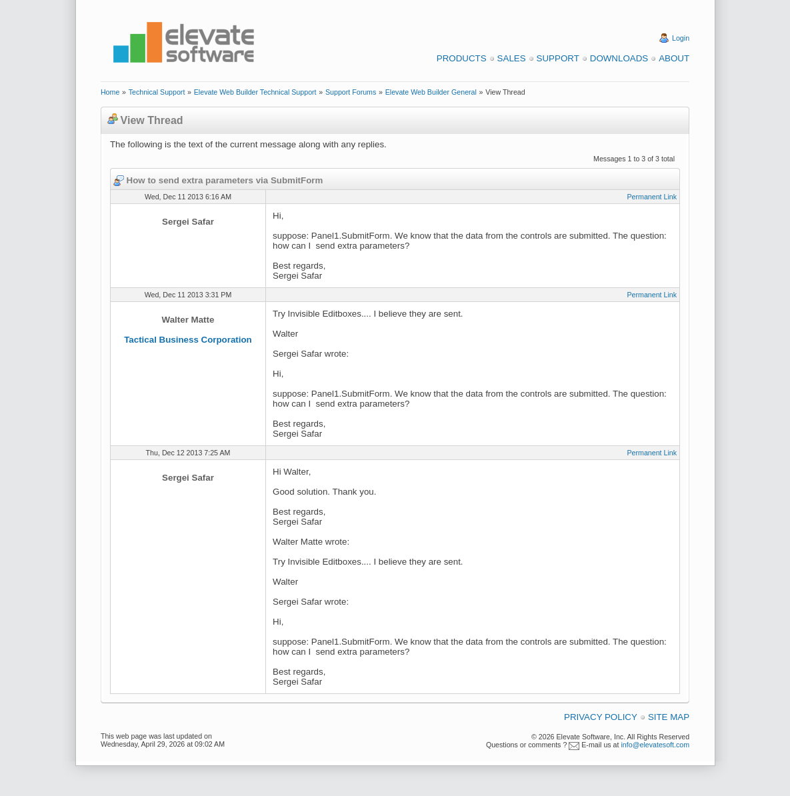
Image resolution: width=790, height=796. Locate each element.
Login (680, 38)
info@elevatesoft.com (655, 745)
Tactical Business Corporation (188, 340)
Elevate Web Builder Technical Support (255, 92)
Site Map (668, 717)
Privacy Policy (600, 717)
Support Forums (350, 92)
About (674, 58)
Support (558, 58)
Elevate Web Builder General (431, 92)
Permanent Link (652, 197)
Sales (511, 58)
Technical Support (157, 92)
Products (462, 58)
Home (110, 92)
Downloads (619, 58)
